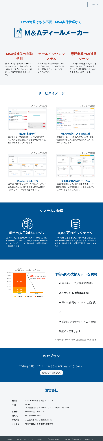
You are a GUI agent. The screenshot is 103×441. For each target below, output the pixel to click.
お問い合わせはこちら (51, 373)
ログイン (94, 4)
